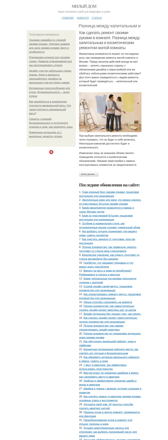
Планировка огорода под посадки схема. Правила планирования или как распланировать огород (50, 61)
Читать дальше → (89, 174)
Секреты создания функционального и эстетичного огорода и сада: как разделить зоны (51, 123)
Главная (68, 17)
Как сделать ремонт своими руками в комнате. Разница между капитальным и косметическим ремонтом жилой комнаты (109, 40)
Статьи (97, 17)
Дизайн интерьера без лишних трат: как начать (112, 314)
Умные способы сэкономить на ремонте (108, 302)
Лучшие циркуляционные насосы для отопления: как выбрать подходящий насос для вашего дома (108, 432)
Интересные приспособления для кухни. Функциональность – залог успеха (49, 92)
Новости (83, 17)
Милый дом (84, 6)
